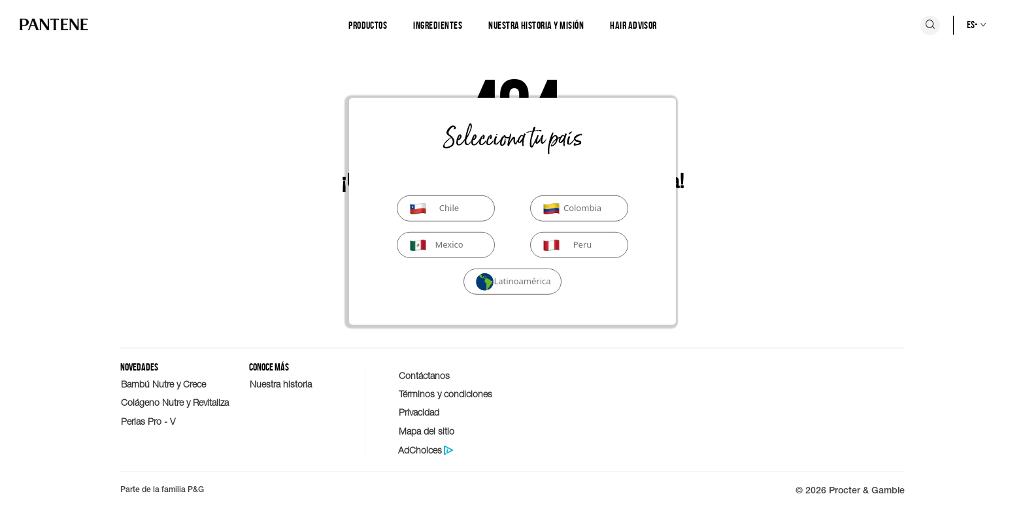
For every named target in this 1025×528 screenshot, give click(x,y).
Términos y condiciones (445, 393)
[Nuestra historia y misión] (536, 25)
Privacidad (419, 412)
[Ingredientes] (437, 25)
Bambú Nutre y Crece (163, 383)
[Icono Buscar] (930, 25)
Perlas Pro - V (148, 421)
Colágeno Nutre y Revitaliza (175, 402)
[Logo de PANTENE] (54, 25)
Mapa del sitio (426, 431)
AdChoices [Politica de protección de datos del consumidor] (420, 450)
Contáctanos (424, 375)
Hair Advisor (633, 25)
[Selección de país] (963, 25)
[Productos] (367, 25)
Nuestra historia (281, 383)
